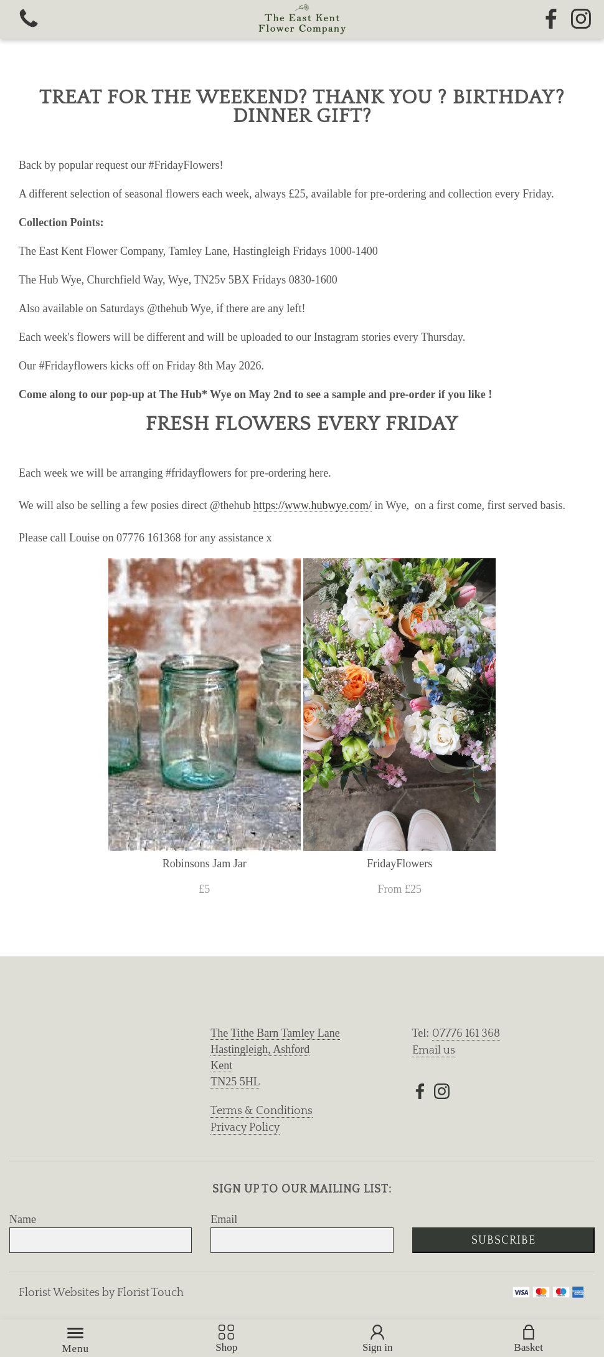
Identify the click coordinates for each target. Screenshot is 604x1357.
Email (223, 1219)
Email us (433, 1050)
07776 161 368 (466, 1033)
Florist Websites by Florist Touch (101, 1293)
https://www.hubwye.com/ (312, 505)
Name (22, 1219)
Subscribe (503, 1240)
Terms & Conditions (261, 1111)
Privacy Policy (245, 1127)
